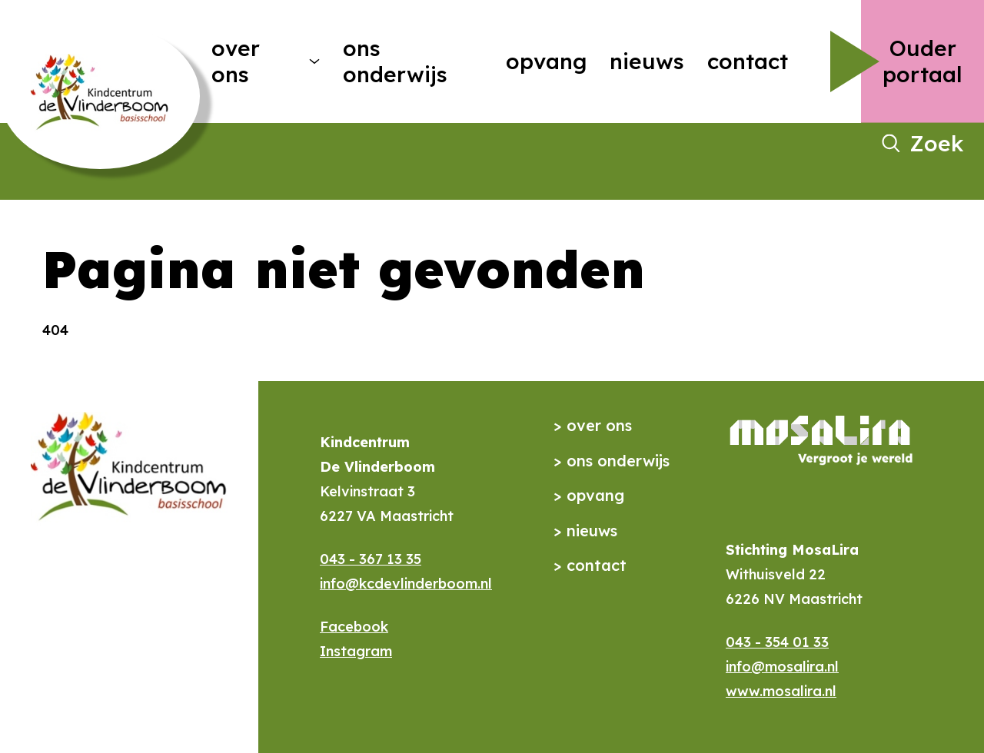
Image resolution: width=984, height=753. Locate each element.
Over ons (235, 61)
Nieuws (647, 61)
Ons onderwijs (395, 61)
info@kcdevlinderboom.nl (406, 583)
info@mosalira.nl (782, 666)
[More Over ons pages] (314, 61)
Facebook (354, 626)
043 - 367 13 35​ (370, 559)
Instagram (356, 651)
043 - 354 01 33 (777, 642)
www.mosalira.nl (781, 691)
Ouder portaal (922, 61)
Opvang (546, 61)
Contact (747, 61)
